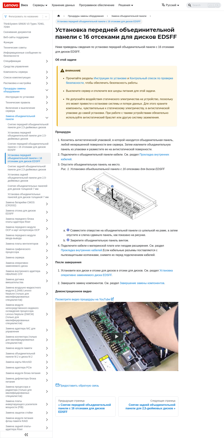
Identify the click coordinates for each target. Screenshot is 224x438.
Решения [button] (124, 5)
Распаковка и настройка (17, 83)
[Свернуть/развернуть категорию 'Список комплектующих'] (47, 77)
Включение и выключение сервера (20, 109)
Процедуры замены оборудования (15, 90)
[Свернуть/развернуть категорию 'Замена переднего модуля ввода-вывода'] (47, 237)
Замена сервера (15, 257)
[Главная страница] (58, 16)
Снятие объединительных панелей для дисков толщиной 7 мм (27, 187)
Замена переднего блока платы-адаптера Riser (20, 220)
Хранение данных (63, 5)
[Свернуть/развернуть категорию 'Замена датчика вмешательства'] (47, 281)
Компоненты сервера (16, 71)
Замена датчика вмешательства (15, 281)
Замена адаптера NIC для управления (20, 330)
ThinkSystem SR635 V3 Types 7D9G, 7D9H (24, 25)
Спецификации (12, 61)
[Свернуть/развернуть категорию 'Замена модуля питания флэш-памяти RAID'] (47, 420)
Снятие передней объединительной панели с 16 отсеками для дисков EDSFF (28, 146)
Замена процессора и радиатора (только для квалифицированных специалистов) (18, 391)
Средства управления (16, 66)
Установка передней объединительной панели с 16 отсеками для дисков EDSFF (25, 158)
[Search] (203, 5)
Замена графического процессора (18, 251)
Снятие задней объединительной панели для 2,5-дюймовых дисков (27, 168)
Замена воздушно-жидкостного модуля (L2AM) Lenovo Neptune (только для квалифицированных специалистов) (23, 293)
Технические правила (18, 102)
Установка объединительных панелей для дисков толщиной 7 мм (28, 196)
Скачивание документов (17, 32)
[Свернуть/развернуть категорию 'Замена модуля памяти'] (47, 348)
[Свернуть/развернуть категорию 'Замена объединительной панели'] (47, 118)
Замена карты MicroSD (19, 362)
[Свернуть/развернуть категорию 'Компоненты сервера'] (47, 72)
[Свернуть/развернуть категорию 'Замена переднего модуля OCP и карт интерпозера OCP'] (47, 229)
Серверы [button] (38, 5)
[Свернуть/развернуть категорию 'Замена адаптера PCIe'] (47, 367)
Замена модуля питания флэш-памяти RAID (19, 420)
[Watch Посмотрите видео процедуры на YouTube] (117, 336)
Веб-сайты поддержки (16, 37)
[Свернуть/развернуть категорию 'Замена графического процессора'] (47, 251)
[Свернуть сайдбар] (26, 434)
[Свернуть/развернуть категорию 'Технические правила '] (47, 102)
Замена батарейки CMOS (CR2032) (20, 204)
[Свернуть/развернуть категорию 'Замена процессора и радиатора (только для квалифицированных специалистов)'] (47, 391)
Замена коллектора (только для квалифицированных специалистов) (21, 339)
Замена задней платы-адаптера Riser (18, 428)
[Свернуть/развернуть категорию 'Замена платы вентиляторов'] (47, 244)
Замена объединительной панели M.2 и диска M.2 (20, 355)
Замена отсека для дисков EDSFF (21, 212)
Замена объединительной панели (20, 118)
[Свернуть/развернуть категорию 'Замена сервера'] (47, 257)
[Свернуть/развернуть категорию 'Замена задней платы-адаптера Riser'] (47, 428)
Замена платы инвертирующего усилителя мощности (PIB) (21, 404)
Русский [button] (169, 5)
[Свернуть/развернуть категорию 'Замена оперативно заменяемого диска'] (47, 264)
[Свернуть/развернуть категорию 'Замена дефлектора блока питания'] (47, 380)
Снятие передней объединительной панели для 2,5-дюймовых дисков (28, 126)
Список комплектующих (17, 77)
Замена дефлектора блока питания (21, 380)
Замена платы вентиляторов (22, 243)
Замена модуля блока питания (23, 373)
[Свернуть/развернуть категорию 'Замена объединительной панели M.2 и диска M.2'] (47, 355)
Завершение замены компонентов (142, 283)
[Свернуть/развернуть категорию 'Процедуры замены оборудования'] (47, 90)
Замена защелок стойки (19, 412)
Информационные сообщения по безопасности (22, 54)
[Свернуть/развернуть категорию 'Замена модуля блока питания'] (47, 373)
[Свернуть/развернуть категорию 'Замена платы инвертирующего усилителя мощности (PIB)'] (47, 404)
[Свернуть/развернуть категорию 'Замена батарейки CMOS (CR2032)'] (47, 204)
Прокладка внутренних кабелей (81, 250)
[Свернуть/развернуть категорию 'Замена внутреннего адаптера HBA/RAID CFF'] (47, 273)
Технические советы (15, 47)
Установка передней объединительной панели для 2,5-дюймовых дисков (27, 135)
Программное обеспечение (96, 5)
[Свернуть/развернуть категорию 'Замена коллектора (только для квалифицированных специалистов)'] (47, 340)
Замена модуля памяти (19, 348)
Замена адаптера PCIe (19, 367)
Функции (8, 42)
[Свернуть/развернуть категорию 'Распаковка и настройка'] (47, 83)
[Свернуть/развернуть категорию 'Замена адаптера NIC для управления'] (47, 330)
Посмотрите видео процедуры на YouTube (84, 299)
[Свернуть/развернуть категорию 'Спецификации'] (47, 61)
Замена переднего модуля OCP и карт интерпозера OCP (23, 229)
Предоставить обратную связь (77, 385)
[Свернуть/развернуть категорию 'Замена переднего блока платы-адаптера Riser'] (47, 220)
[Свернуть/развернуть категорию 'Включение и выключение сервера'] (47, 109)
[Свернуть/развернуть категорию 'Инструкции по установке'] (47, 97)
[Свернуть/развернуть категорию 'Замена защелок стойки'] (47, 413)
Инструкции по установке (20, 97)
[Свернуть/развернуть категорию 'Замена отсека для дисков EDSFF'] (47, 212)
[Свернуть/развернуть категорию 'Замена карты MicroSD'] (47, 362)
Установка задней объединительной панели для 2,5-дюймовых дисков (27, 177)
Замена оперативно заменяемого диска (17, 264)
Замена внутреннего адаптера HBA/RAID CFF (23, 273)
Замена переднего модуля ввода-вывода (21, 237)
